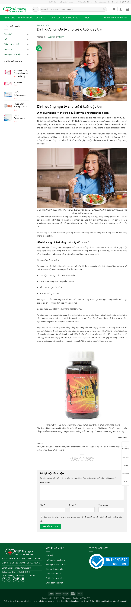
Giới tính (7, 39)
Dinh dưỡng (9, 34)
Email (72, 505)
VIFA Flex (55, 17)
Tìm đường (125, 446)
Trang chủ (9, 17)
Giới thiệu (52, 2)
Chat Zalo (125, 455)
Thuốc (87, 17)
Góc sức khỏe (71, 17)
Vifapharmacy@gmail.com (19, 567)
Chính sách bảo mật (102, 2)
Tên (42, 505)
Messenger (125, 471)
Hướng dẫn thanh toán (67, 2)
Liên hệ (115, 2)
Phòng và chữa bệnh (13, 54)
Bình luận (45, 482)
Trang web (103, 505)
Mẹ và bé (8, 49)
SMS (125, 479)
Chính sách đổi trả (85, 2)
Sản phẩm (42, 17)
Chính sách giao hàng (55, 578)
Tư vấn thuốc (25, 17)
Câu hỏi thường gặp (54, 569)
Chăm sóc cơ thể (11, 44)
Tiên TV (61, 37)
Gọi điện (125, 463)
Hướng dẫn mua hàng (55, 560)
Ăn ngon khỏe (43, 25)
